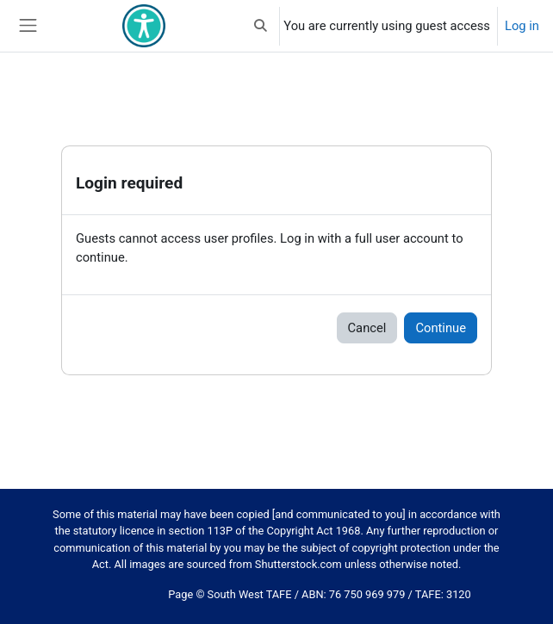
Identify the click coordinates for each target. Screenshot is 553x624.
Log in (522, 26)
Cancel (367, 328)
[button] (260, 26)
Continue (440, 328)
